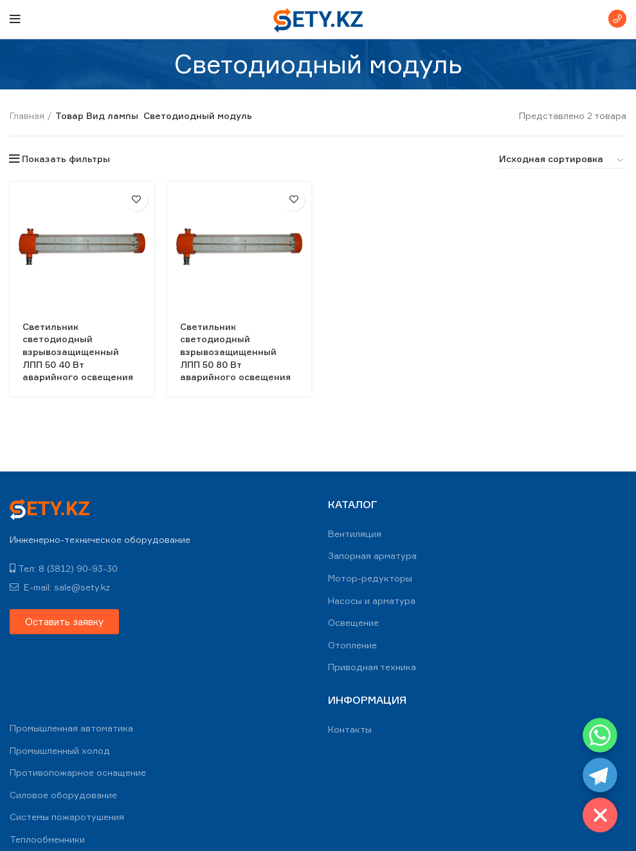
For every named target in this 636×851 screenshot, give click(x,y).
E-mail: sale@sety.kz (60, 586)
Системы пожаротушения (67, 816)
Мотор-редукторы (370, 577)
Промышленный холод (60, 750)
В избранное (136, 199)
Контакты (350, 729)
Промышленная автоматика (71, 727)
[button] (64, 621)
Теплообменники (47, 839)
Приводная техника (372, 666)
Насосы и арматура (371, 600)
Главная (27, 115)
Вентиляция (354, 533)
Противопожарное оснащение (78, 772)
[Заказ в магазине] (562, 161)
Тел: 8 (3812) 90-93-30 (64, 568)
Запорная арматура (372, 555)
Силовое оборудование (63, 794)
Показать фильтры (66, 158)
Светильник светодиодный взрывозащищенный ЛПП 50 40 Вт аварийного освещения (78, 351)
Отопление (352, 644)
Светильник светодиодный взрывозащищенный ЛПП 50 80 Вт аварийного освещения (235, 351)
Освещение (353, 622)
